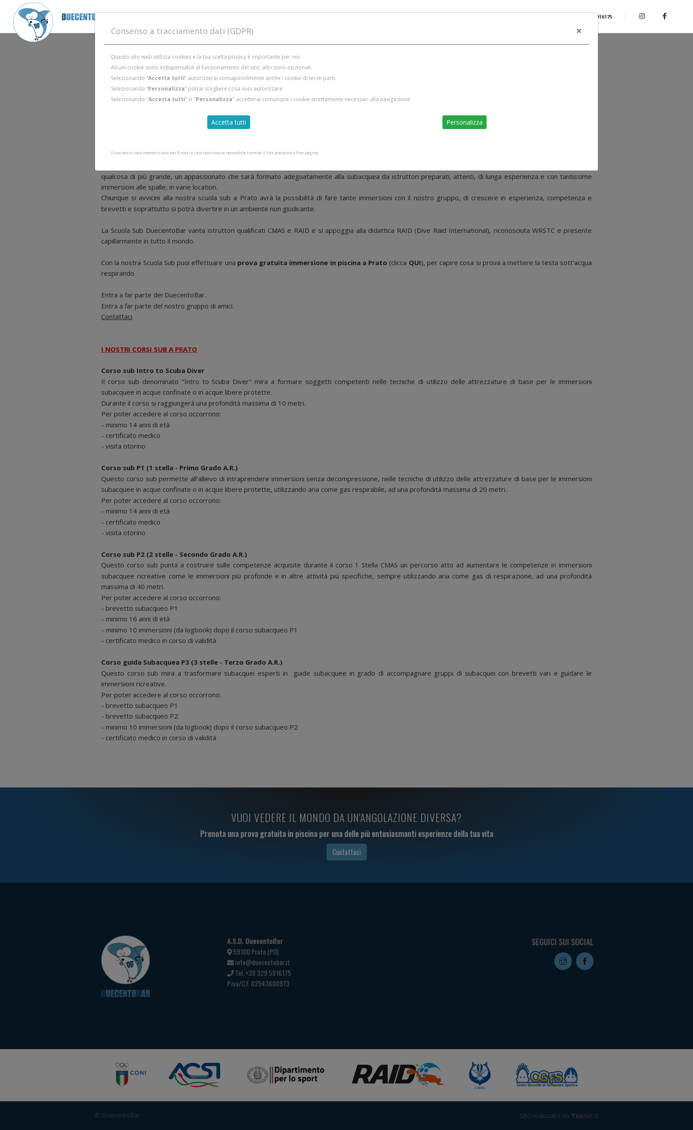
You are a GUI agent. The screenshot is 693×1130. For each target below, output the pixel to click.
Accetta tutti (228, 122)
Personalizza (464, 122)
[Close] (579, 30)
